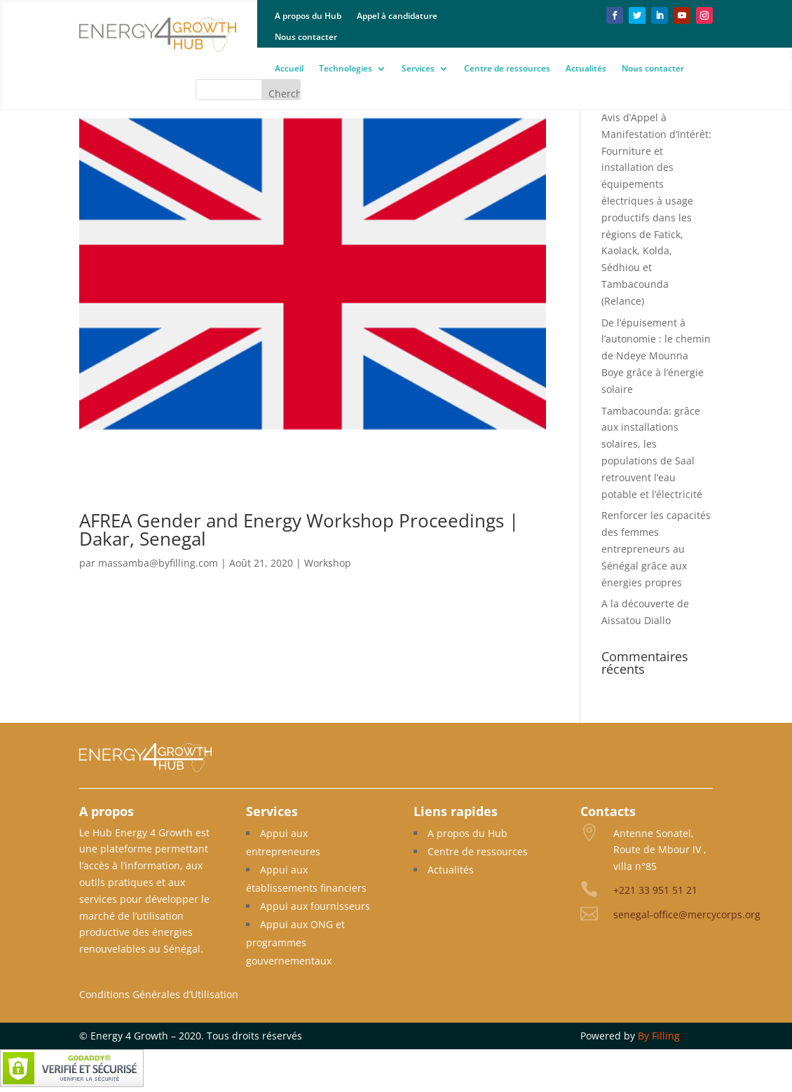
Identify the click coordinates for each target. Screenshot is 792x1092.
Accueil (289, 69)
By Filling (659, 1035)
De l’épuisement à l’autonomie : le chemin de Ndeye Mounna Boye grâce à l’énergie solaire (656, 356)
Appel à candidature (397, 16)
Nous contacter (306, 37)
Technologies (345, 69)
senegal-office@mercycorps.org (686, 914)
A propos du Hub (308, 16)
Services (418, 69)
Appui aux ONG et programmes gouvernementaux (295, 942)
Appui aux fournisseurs (315, 906)
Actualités (586, 69)
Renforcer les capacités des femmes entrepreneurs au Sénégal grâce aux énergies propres (656, 548)
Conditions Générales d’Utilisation (158, 994)
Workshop (327, 562)
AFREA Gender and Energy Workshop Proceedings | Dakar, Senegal (299, 529)
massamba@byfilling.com (158, 562)
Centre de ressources (507, 69)
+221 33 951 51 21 (655, 890)
